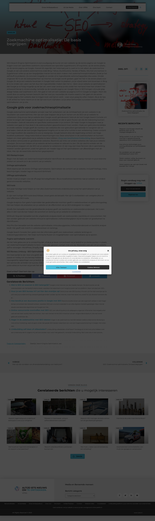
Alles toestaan (61, 267)
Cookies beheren (93, 267)
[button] (108, 251)
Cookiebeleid (76, 271)
